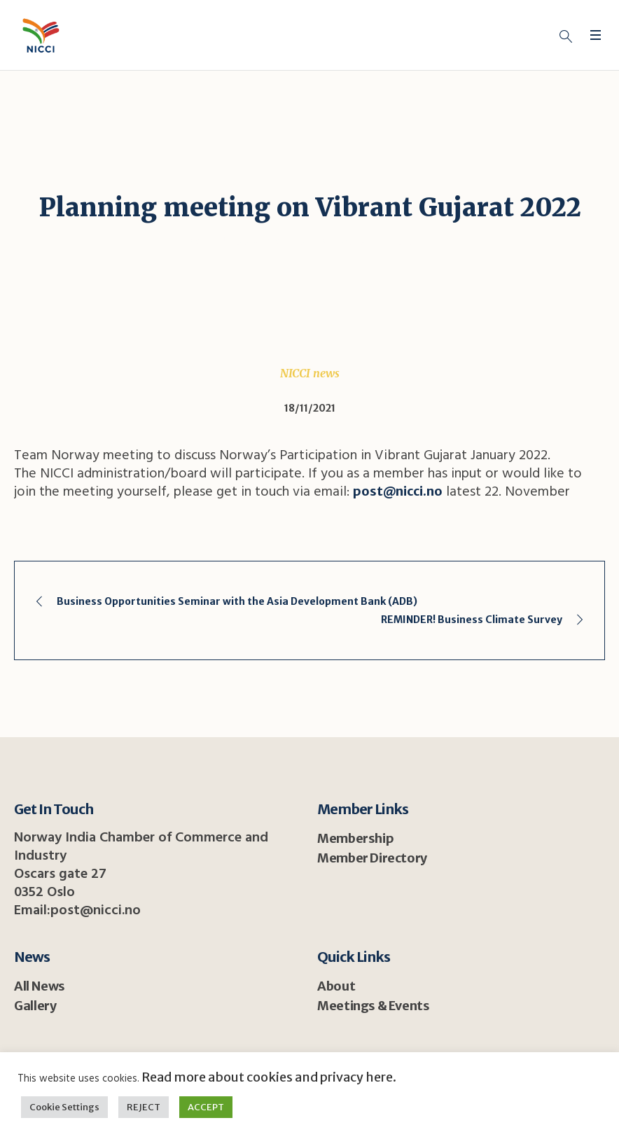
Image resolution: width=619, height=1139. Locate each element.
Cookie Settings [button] (64, 1107)
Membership (355, 838)
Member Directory (372, 858)
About (336, 986)
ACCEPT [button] (206, 1107)
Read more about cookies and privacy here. (267, 1077)
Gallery (35, 1006)
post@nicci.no (398, 491)
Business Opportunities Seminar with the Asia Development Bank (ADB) (237, 601)
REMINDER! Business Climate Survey (471, 619)
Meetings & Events (373, 1006)
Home (192, 241)
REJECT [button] (143, 1107)
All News (39, 986)
